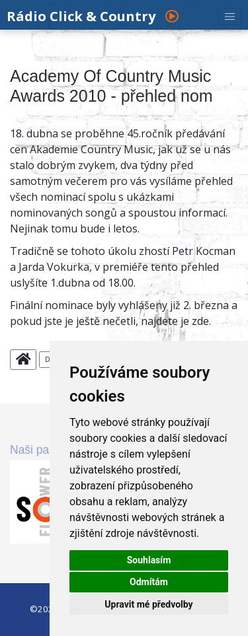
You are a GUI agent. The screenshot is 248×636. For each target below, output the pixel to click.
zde (200, 321)
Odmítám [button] (149, 582)
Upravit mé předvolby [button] (148, 604)
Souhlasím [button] (149, 560)
